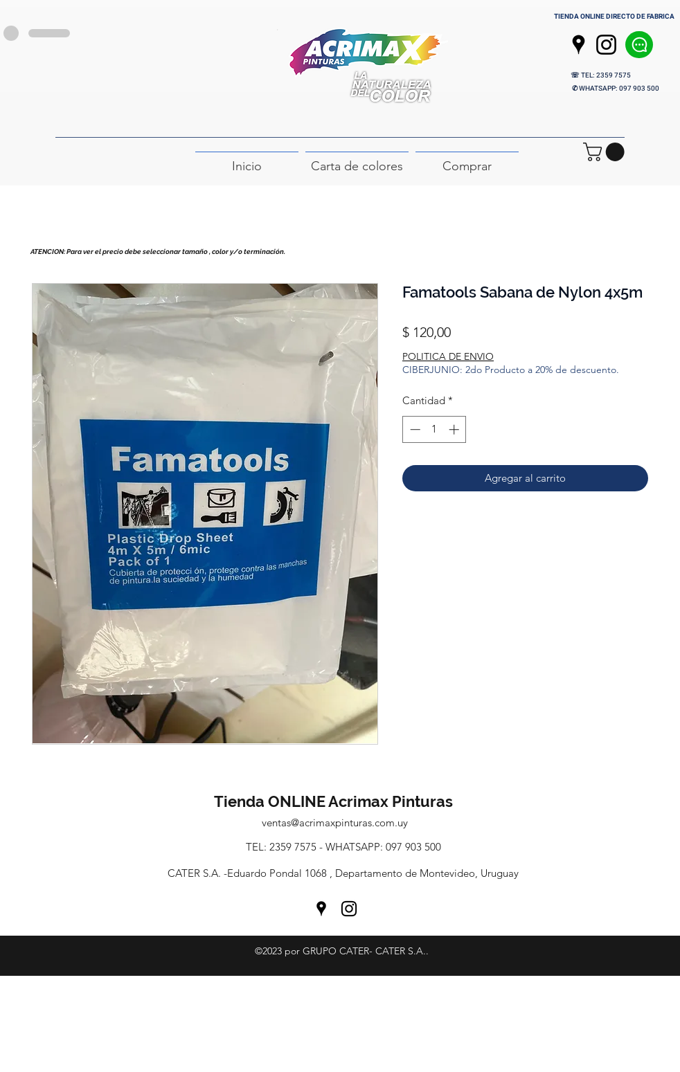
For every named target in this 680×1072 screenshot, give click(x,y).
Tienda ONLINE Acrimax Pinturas (335, 801)
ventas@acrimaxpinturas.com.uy (335, 822)
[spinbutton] (434, 429)
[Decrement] (413, 429)
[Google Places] (578, 44)
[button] (606, 152)
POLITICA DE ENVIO (448, 356)
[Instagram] (606, 44)
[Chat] (639, 44)
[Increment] (455, 429)
